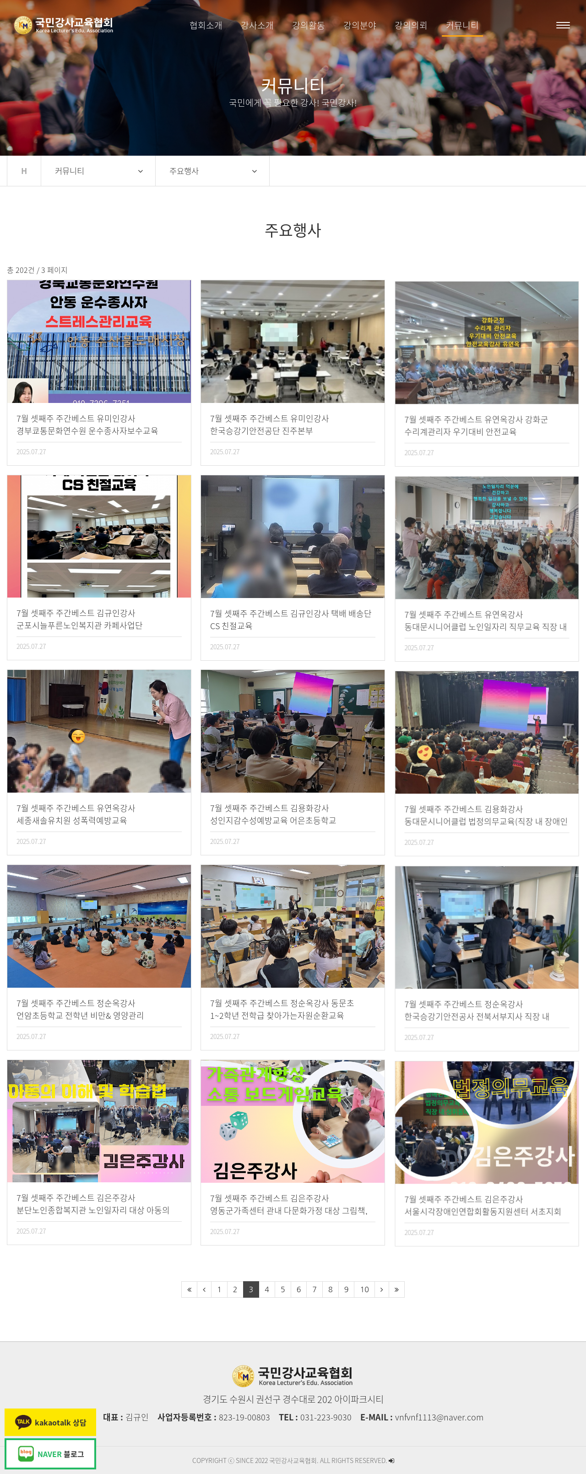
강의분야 (359, 25)
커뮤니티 (462, 25)
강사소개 (257, 25)
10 (364, 1289)
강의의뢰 (411, 25)
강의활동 (308, 25)
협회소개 (206, 25)
